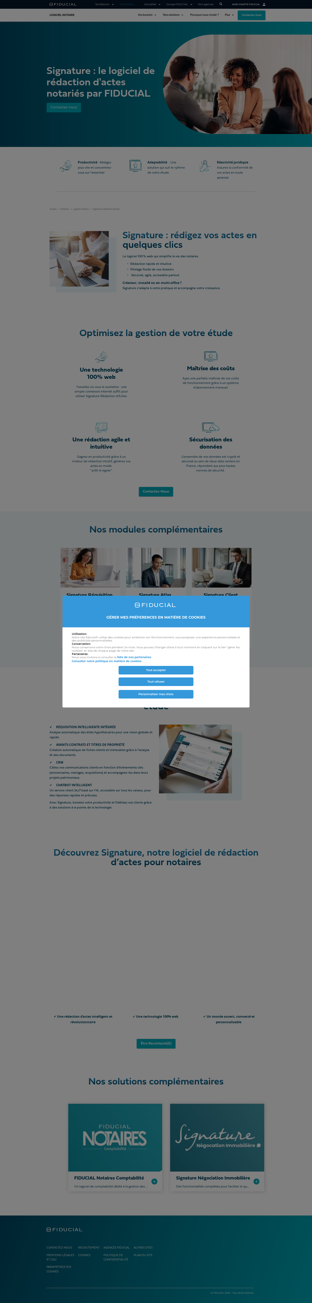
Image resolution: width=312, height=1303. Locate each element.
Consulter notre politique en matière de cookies (106, 661)
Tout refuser (156, 681)
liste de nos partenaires (134, 657)
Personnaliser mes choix (156, 694)
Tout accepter (156, 670)
